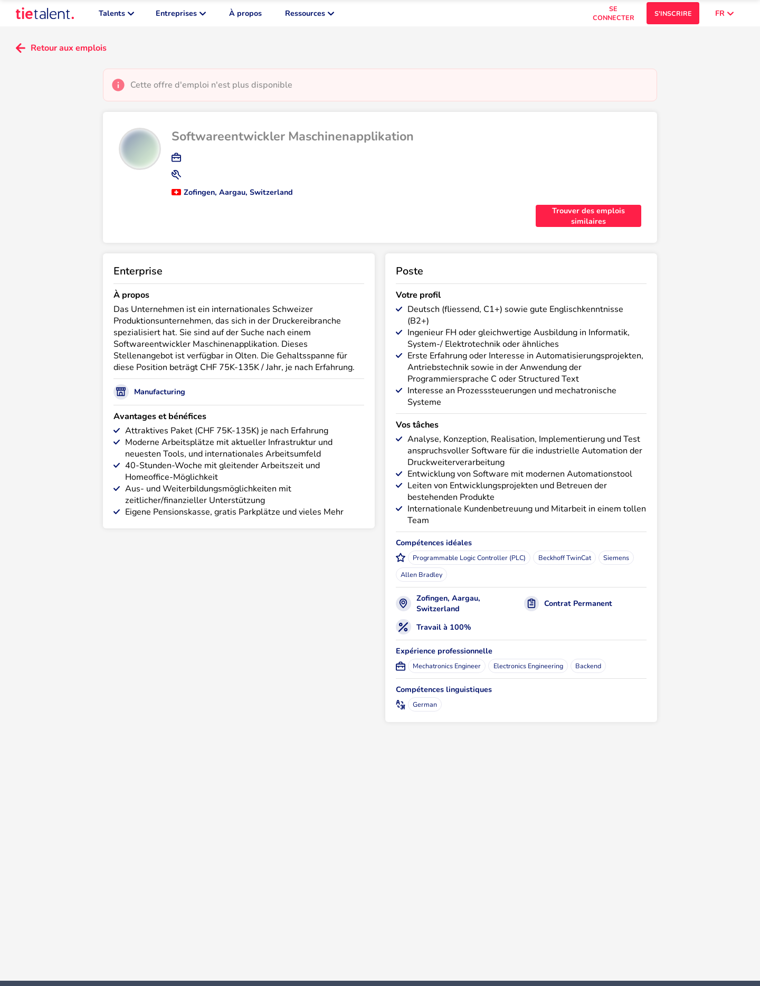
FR (724, 16)
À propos (245, 16)
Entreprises (181, 16)
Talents (116, 16)
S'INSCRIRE (673, 16)
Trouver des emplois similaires (588, 221)
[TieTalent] (45, 16)
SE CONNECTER (613, 16)
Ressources (309, 16)
